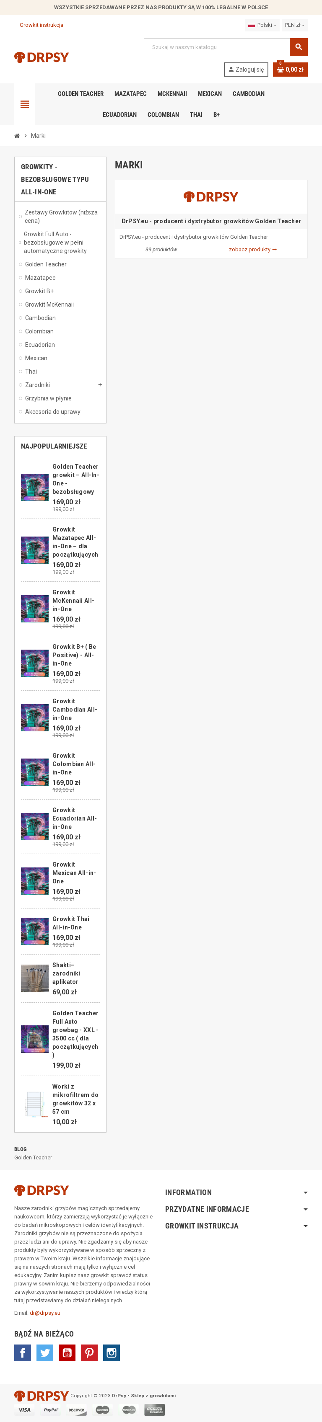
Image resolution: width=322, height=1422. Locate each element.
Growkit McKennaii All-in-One (73, 600)
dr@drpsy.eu (45, 1313)
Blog (20, 1149)
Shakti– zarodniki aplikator (66, 973)
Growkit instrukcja (38, 25)
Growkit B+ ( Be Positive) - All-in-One (74, 655)
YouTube (67, 1353)
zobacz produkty (253, 249)
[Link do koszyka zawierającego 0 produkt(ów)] (290, 69)
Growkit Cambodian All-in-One (74, 709)
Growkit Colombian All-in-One (74, 764)
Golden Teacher (33, 1157)
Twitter (44, 1353)
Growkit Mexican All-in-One (74, 873)
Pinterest (89, 1353)
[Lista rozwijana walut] (295, 25)
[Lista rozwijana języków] (262, 25)
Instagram (111, 1353)
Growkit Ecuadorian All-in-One (74, 818)
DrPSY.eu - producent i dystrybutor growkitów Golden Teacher (211, 221)
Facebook (22, 1353)
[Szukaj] (225, 47)
